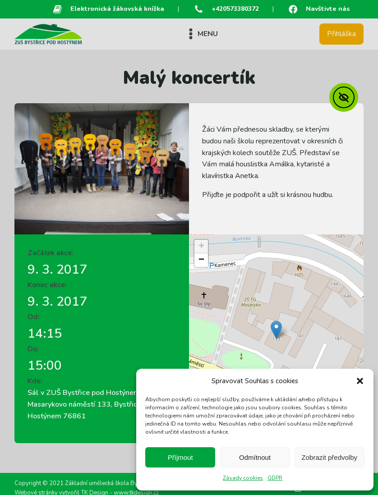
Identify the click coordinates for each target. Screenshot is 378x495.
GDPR (274, 477)
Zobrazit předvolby (329, 457)
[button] (359, 380)
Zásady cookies (243, 477)
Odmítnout (255, 457)
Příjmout (180, 457)
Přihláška (341, 34)
